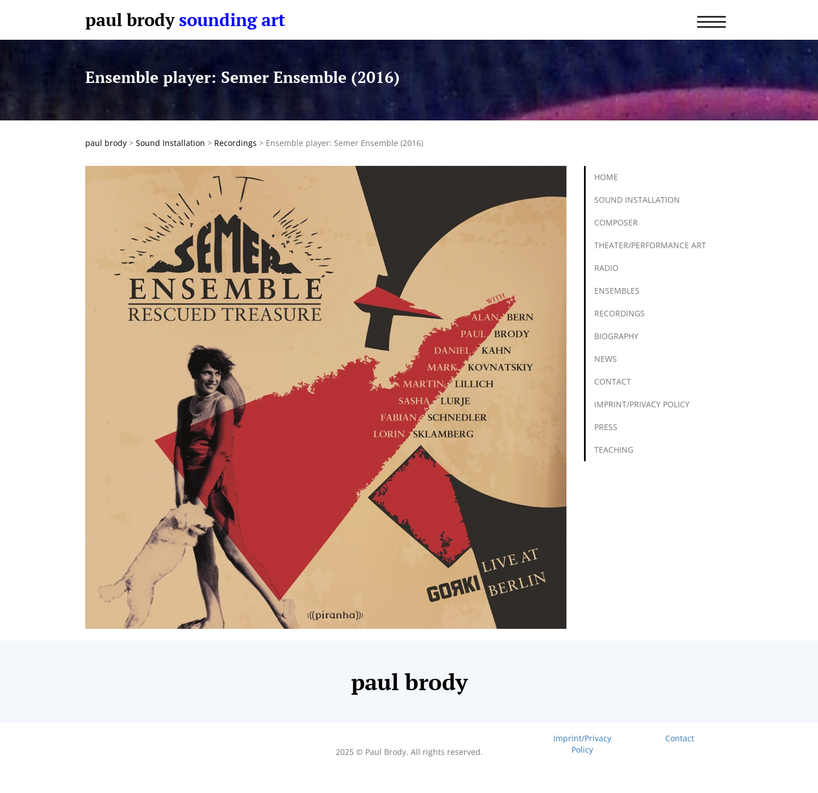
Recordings (619, 313)
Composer (616, 222)
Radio (606, 267)
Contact (612, 381)
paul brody (129, 19)
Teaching (613, 449)
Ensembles (617, 290)
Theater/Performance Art (650, 245)
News (605, 358)
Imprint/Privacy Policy (642, 404)
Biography (616, 336)
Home (606, 177)
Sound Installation (637, 199)
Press (605, 426)
